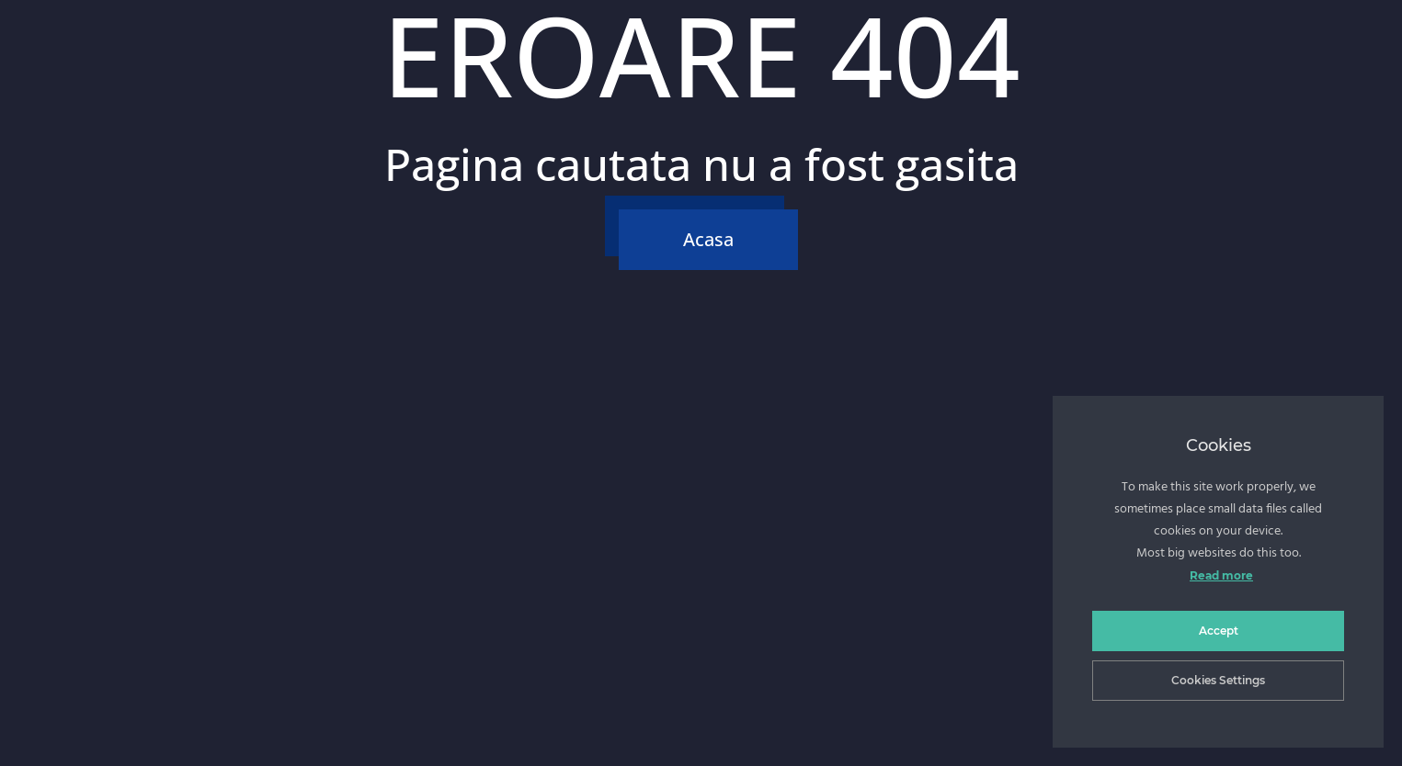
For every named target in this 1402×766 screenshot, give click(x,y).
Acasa (708, 239)
